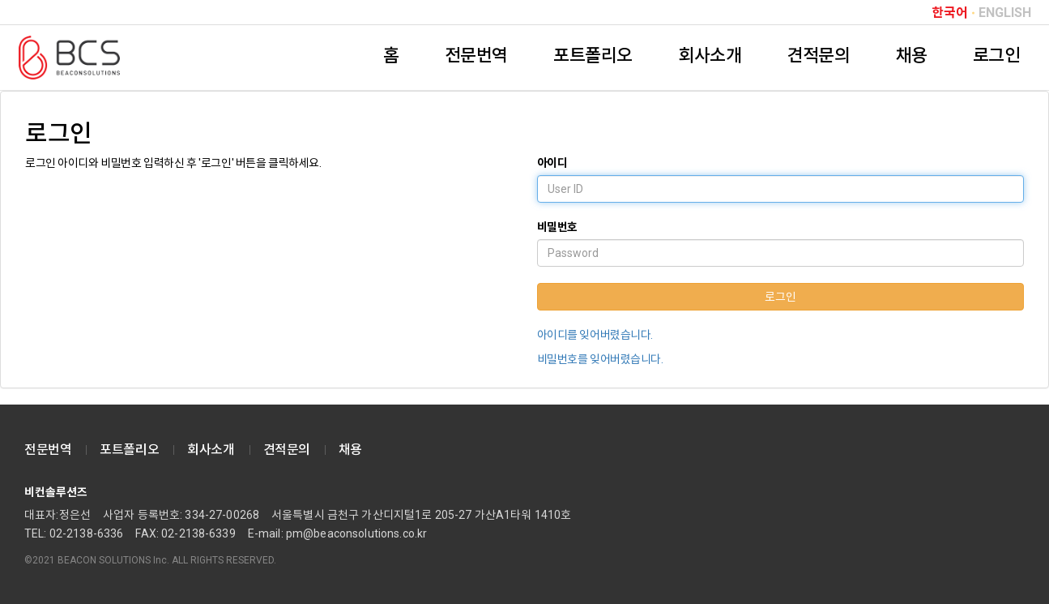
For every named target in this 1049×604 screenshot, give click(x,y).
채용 (911, 55)
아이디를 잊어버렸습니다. (595, 334)
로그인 (997, 55)
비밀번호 (557, 227)
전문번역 (476, 55)
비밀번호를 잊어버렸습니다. (600, 359)
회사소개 (709, 55)
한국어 (950, 12)
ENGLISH (1005, 12)
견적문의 (818, 55)
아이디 (552, 162)
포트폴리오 (593, 55)
